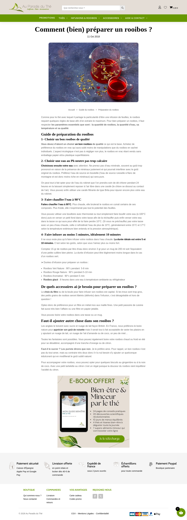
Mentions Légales (86, 513)
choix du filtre (51, 292)
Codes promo (76, 499)
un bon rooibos (83, 144)
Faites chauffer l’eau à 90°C (56, 204)
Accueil (71, 110)
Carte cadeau (76, 495)
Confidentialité (102, 513)
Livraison (50, 495)
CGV (73, 513)
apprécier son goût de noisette (69, 329)
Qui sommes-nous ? (32, 495)
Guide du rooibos (86, 110)
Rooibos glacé (51, 279)
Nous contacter (30, 499)
